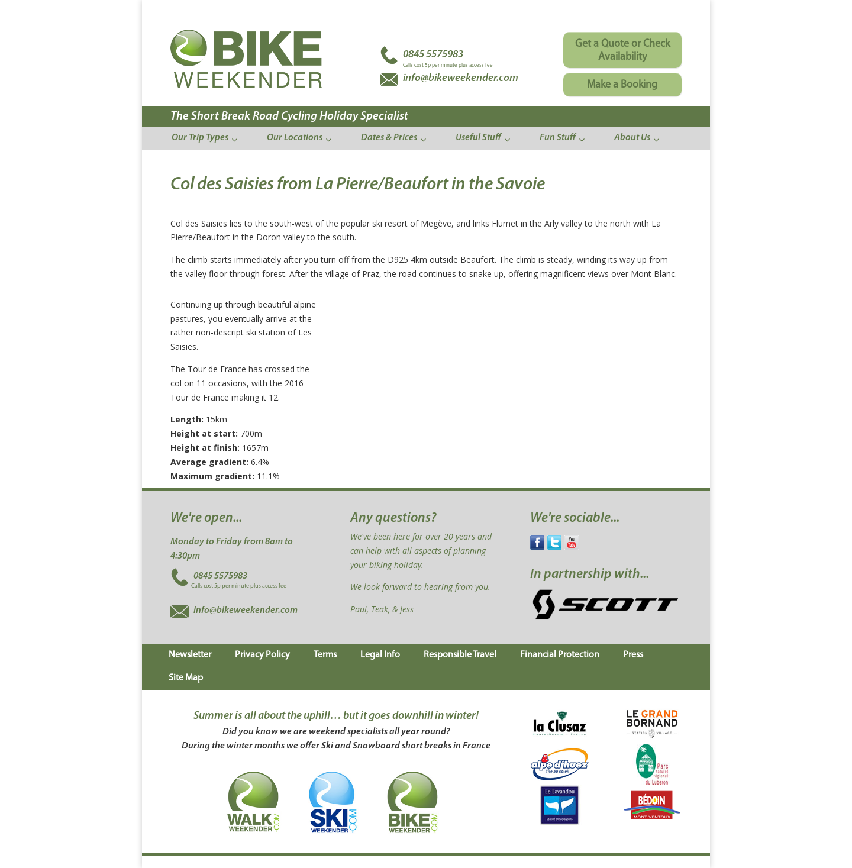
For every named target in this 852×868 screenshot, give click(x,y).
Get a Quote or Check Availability (622, 50)
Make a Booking (622, 85)
